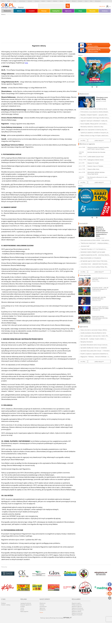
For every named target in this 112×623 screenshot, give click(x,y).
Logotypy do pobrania (25, 603)
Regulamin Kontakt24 (77, 615)
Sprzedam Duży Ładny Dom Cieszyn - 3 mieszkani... (95, 351)
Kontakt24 (32, 11)
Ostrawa (67, 1)
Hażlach (43, 1)
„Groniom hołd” (85, 246)
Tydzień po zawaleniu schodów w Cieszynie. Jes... (94, 132)
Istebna (48, 1)
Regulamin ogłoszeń (77, 606)
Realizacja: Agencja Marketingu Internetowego (56, 618)
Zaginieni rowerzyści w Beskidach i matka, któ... (94, 121)
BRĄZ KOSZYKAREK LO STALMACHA (90, 258)
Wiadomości (7, 11)
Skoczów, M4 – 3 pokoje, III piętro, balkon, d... (93, 339)
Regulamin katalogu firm (78, 610)
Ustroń (86, 1)
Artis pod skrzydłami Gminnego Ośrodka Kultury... (95, 118)
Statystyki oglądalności (25, 605)
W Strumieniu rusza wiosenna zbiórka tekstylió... (94, 112)
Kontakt (22, 610)
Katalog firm (56, 11)
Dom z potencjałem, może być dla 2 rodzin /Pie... (94, 336)
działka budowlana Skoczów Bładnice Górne (93, 333)
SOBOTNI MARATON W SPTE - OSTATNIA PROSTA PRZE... (94, 255)
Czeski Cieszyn (22, 1)
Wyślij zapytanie (24, 611)
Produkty (22, 606)
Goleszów (37, 1)
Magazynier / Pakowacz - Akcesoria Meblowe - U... (95, 356)
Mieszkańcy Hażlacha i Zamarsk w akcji (91, 126)
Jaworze (61, 1)
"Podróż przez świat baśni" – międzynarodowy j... (94, 243)
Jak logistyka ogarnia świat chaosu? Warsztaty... (94, 261)
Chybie (8, 1)
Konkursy (105, 11)
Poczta (41, 612)
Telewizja (43, 11)
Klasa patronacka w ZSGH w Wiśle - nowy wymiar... (95, 240)
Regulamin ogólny (76, 603)
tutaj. (26, 63)
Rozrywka (92, 11)
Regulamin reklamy (76, 611)
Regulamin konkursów (77, 613)
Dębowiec (30, 1)
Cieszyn (14, 1)
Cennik (22, 608)
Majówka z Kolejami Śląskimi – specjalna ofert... (94, 115)
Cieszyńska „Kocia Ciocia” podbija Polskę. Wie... (94, 267)
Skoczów (74, 1)
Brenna (3, 1)
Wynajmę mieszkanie (86, 342)
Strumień (80, 1)
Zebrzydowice (98, 1)
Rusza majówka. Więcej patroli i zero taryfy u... (94, 124)
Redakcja (3, 603)
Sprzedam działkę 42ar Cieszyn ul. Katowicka (93, 348)
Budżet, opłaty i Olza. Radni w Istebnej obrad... (94, 109)
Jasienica (55, 1)
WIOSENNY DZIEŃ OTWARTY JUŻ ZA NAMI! (92, 252)
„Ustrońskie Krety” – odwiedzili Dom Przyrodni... (94, 264)
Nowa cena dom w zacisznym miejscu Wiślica (93, 330)
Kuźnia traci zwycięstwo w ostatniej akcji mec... (94, 129)
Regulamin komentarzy (77, 608)
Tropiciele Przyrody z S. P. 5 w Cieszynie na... (93, 249)
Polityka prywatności (77, 605)
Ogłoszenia (68, 11)
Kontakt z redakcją (5, 605)
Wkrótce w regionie (87, 144)
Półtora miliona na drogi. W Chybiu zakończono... (94, 135)
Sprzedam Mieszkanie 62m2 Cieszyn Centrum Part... (93, 345)
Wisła (91, 1)
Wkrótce (19, 11)
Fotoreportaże (85, 275)
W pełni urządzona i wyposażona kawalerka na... (94, 353)
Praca (80, 11)
